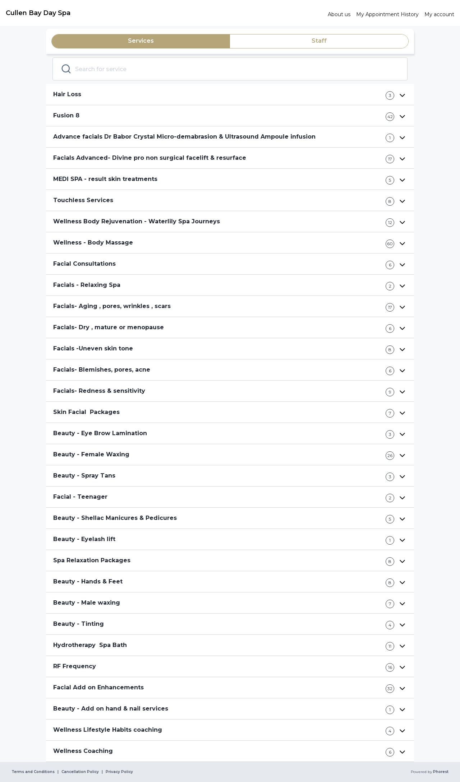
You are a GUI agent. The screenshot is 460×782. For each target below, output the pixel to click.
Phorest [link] (440, 772)
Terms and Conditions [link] (33, 772)
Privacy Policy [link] (119, 772)
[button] (230, 94)
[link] (164, 13)
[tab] (141, 41)
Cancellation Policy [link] (80, 772)
